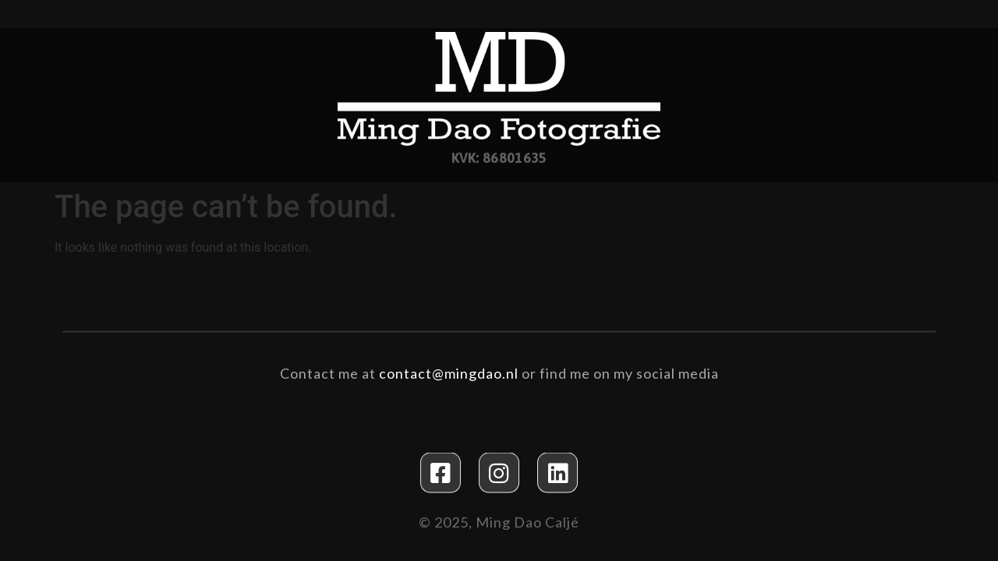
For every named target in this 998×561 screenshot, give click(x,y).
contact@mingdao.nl (448, 372)
